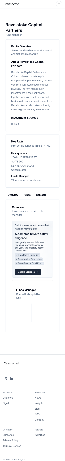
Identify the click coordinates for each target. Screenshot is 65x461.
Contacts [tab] (41, 194)
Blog (37, 408)
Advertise (40, 435)
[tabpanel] (32, 266)
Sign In (6, 403)
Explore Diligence (28, 272)
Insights (39, 403)
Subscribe (8, 435)
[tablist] (27, 195)
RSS (37, 414)
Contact (39, 419)
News (38, 397)
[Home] (11, 4)
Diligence (8, 397)
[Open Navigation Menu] (59, 4)
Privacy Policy (10, 440)
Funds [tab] (27, 194)
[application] (32, 313)
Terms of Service (12, 446)
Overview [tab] (13, 194)
